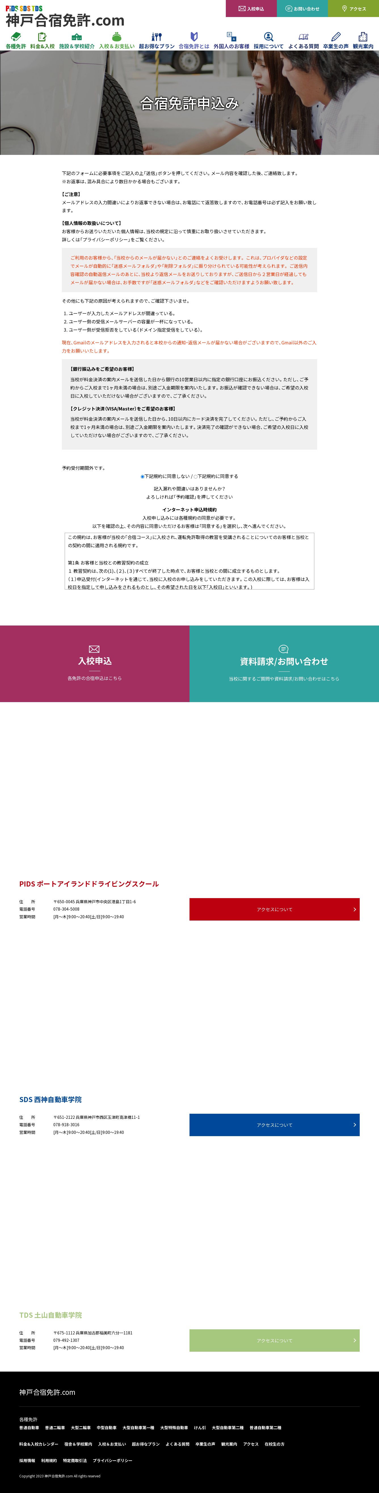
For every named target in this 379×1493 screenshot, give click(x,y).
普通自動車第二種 (265, 1427)
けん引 (200, 1427)
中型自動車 (107, 1427)
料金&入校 (42, 41)
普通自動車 (29, 1427)
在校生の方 (275, 1444)
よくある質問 (303, 41)
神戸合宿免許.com (47, 1392)
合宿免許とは (194, 41)
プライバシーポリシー (112, 1460)
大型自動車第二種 (228, 1427)
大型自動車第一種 (138, 1427)
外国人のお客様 (231, 41)
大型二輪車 (81, 1427)
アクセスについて (275, 909)
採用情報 (27, 1460)
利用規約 (49, 1460)
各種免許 (16, 41)
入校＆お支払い (117, 41)
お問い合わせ (302, 8)
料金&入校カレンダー (38, 1444)
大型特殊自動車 (174, 1427)
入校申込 (251, 8)
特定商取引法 (75, 1460)
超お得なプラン (157, 41)
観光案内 (363, 41)
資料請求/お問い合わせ (284, 664)
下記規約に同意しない (167, 476)
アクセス (353, 8)
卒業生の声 (336, 41)
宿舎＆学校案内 (78, 1444)
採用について (269, 41)
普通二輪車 (55, 1427)
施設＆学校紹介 (77, 41)
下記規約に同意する (217, 476)
